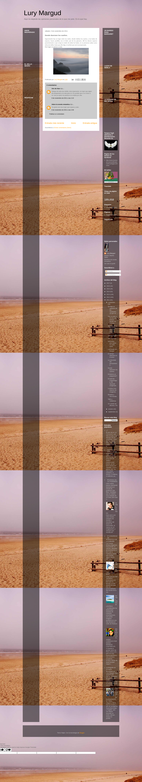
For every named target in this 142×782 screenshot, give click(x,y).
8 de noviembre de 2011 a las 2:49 (63, 110)
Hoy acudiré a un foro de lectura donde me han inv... (112, 319)
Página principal (111, 215)
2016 (108, 286)
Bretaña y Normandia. (112, 395)
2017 (108, 283)
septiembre (112, 412)
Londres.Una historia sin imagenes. (112, 390)
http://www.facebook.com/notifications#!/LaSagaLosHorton (111, 162)
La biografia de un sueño (111, 668)
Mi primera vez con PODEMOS (112, 480)
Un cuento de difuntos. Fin (112, 404)
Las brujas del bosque (112, 350)
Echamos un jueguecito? (112, 375)
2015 (108, 289)
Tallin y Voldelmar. (112, 400)
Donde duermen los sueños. (112, 369)
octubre (110, 409)
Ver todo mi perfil (109, 263)
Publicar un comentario (56, 114)
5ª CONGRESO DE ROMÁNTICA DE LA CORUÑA (111, 538)
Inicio (73, 123)
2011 (108, 300)
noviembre (111, 302)
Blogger (81, 733)
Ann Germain (112, 335)
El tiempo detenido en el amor (112, 355)
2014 (108, 291)
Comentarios (110, 274)
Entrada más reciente (54, 123)
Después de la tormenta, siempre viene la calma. (112, 329)
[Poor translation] (8, 750)
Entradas (109, 271)
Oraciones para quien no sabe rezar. (112, 343)
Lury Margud (42, 13)
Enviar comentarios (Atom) (62, 127)
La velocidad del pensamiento (112, 362)
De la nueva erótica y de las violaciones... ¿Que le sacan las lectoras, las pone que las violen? (111, 455)
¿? (107, 430)
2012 (108, 297)
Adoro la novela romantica (61, 104)
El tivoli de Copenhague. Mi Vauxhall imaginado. (112, 382)
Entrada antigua (90, 123)
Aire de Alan (56, 88)
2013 (108, 294)
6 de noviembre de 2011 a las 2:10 (63, 98)
